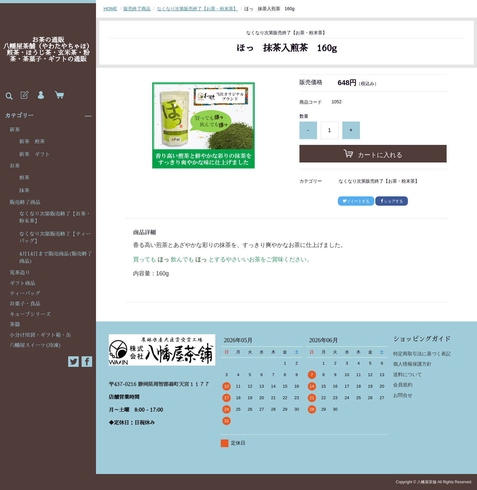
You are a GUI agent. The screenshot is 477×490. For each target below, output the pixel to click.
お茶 (15, 166)
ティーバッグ (25, 293)
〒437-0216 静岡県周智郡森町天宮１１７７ (159, 384)
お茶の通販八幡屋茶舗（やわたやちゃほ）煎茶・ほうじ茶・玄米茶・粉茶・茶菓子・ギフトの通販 (48, 49)
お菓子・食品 (25, 303)
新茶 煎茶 (32, 141)
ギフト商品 (22, 283)
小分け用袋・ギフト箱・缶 (40, 335)
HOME (110, 8)
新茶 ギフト (34, 154)
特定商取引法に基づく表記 (422, 353)
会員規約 (402, 384)
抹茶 (24, 190)
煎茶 (24, 177)
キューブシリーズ (30, 314)
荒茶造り (20, 272)
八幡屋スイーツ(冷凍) (35, 345)
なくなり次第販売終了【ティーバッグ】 (55, 238)
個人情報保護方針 (412, 364)
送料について (407, 374)
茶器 (15, 324)
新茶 (15, 129)
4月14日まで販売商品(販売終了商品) (55, 257)
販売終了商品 (25, 202)
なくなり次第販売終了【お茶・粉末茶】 (55, 217)
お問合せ (402, 395)
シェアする (391, 201)
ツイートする (356, 201)
